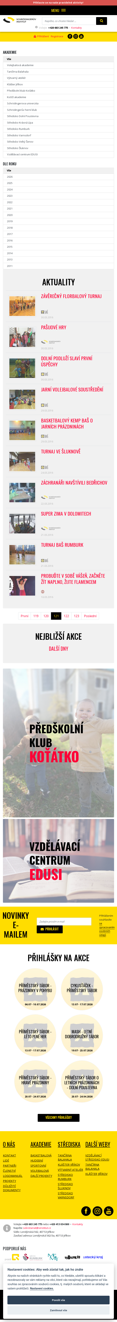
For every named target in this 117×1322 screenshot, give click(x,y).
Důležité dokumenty (12, 1194)
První (24, 622)
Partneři (9, 1172)
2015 (10, 246)
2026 (10, 176)
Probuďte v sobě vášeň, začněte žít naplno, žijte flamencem (74, 584)
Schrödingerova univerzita (22, 103)
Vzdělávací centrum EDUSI (22, 154)
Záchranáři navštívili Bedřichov (75, 486)
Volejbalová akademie (20, 65)
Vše (9, 59)
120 (46, 622)
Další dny (58, 654)
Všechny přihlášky (59, 1123)
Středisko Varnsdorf (19, 135)
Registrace (57, 36)
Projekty (9, 1187)
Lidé (6, 1167)
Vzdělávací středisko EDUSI (97, 1164)
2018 (10, 227)
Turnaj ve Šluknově (61, 455)
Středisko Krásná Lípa (20, 122)
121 (56, 622)
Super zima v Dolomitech (66, 518)
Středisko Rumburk (18, 129)
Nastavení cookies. (42, 1288)
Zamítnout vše (58, 1310)
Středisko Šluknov (17, 148)
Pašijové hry (54, 328)
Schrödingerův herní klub (22, 110)
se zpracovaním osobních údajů (107, 935)
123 (76, 622)
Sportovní (38, 1172)
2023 (10, 195)
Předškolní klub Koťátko (21, 90)
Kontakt (9, 1162)
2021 (10, 208)
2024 (10, 189)
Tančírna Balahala (18, 71)
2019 (10, 221)
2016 (10, 240)
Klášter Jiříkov (15, 84)
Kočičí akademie (16, 97)
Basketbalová (41, 1162)
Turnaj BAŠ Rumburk (62, 550)
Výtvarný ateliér (16, 78)
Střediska (69, 1150)
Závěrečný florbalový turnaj (72, 296)
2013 (10, 259)
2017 (10, 234)
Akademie (40, 1150)
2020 (10, 215)
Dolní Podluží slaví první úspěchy (67, 363)
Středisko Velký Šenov (20, 141)
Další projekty (41, 1182)
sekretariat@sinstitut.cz (37, 1234)
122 (66, 622)
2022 (10, 202)
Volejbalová (39, 1177)
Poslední (90, 622)
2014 (10, 253)
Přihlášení (41, 36)
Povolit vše (58, 1300)
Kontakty (76, 27)
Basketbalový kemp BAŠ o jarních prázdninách (67, 426)
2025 (10, 183)
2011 (10, 266)
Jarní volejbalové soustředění (72, 391)
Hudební (36, 1167)
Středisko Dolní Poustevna (22, 116)
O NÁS (9, 1150)
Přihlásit (50, 935)
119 (35, 622)
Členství (9, 1177)
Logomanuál (12, 1182)
